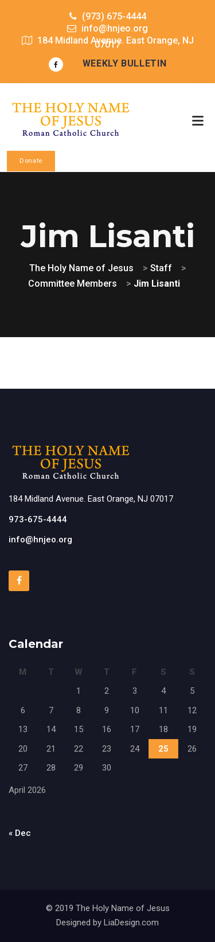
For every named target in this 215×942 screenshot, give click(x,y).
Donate (30, 161)
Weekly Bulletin (125, 63)
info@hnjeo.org (40, 539)
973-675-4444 (38, 519)
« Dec (20, 833)
